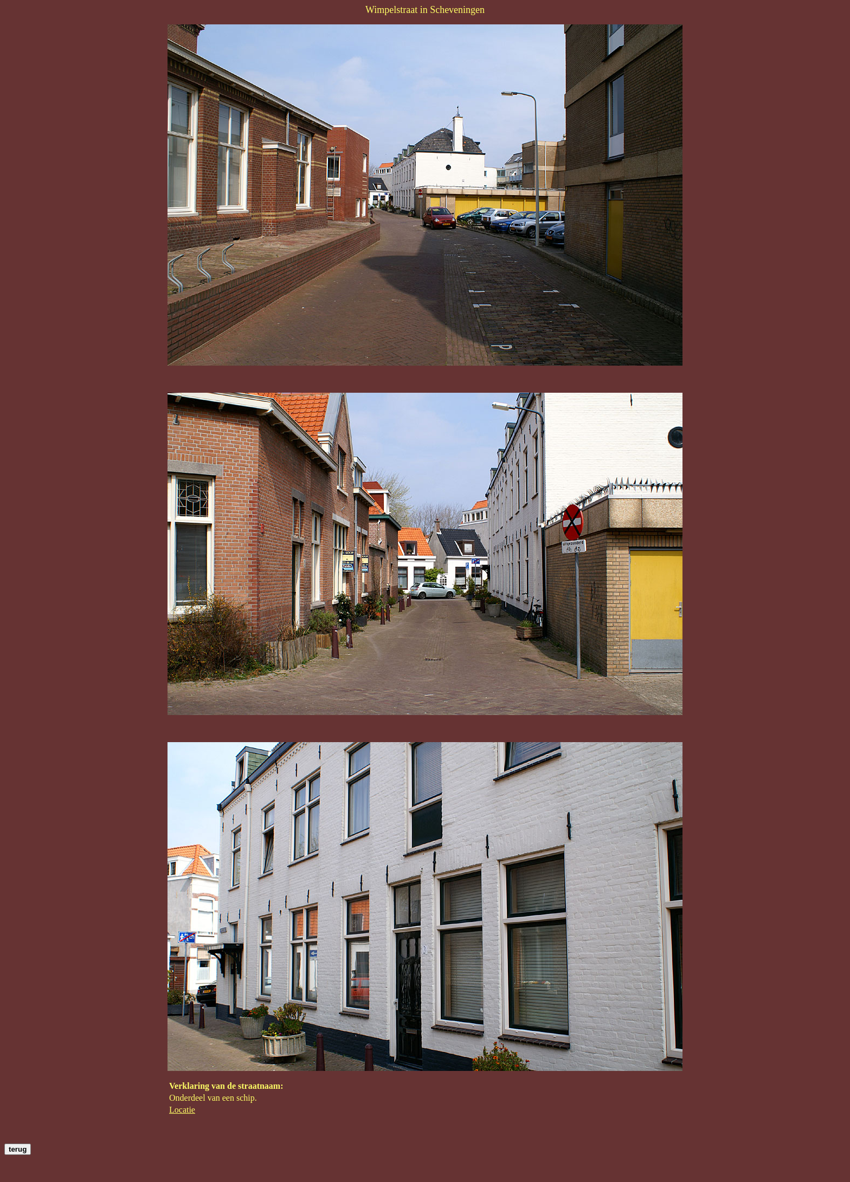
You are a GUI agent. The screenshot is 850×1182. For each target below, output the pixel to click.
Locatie (182, 1109)
